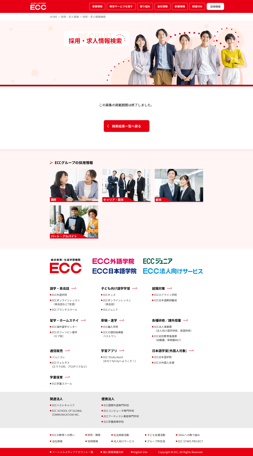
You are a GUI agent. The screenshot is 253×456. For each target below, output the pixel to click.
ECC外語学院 (59, 295)
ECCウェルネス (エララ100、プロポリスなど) (69, 364)
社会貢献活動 (121, 435)
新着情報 (180, 6)
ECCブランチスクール (64, 309)
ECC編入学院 (110, 327)
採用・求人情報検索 (94, 17)
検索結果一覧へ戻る (126, 126)
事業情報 (97, 6)
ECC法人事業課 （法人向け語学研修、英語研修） (173, 328)
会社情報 (162, 6)
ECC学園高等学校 (114, 422)
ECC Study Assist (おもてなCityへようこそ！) (119, 359)
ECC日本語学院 (163, 357)
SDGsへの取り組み (189, 435)
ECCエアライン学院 (165, 295)
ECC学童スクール (62, 383)
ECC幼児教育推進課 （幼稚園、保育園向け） (168, 338)
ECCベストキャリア (63, 405)
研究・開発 (94, 435)
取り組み (145, 6)
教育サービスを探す (121, 6)
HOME (53, 17)
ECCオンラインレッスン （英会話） (117, 302)
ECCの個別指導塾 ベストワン (113, 334)
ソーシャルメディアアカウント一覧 (72, 452)
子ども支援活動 (156, 435)
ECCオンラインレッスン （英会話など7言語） (66, 302)
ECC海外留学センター (64, 327)
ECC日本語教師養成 (165, 300)
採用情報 (215, 6)
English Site (140, 452)
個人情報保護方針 (113, 452)
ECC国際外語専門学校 (116, 405)
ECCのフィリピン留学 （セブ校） (64, 334)
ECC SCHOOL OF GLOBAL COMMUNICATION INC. (67, 412)
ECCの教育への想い (63, 435)
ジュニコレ (58, 357)
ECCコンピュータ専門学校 (119, 411)
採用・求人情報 (70, 17)
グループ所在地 (156, 441)
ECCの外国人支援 (164, 362)
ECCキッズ (109, 295)
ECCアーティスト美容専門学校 (121, 416)
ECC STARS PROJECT (190, 441)
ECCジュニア (110, 309)
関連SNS (197, 6)
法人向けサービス (124, 441)
